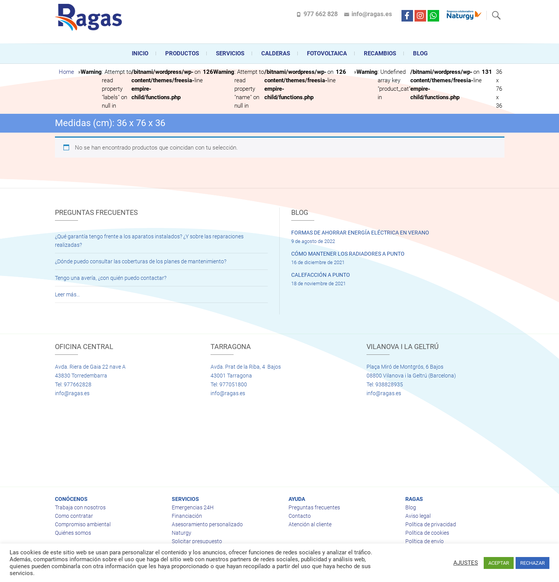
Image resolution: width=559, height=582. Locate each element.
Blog (420, 53)
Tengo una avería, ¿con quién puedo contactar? (110, 278)
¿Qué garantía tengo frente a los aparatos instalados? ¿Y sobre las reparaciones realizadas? (149, 240)
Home (66, 71)
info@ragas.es (372, 14)
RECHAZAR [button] (532, 563)
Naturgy (181, 533)
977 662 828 (321, 14)
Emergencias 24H (193, 507)
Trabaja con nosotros (80, 507)
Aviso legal (418, 516)
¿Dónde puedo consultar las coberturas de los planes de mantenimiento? (140, 261)
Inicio (140, 53)
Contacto (300, 516)
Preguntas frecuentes (314, 507)
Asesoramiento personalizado (207, 524)
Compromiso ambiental (83, 524)
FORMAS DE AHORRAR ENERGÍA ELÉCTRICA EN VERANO (360, 232)
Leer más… (67, 294)
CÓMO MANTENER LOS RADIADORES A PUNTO (348, 254)
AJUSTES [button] (465, 562)
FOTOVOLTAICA (327, 53)
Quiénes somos (73, 533)
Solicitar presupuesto (197, 541)
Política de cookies (427, 533)
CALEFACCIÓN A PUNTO (320, 275)
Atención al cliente (310, 524)
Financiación (187, 516)
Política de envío (424, 541)
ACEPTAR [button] (498, 563)
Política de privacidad (430, 524)
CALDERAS (275, 53)
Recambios (380, 53)
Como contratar (74, 516)
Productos (182, 53)
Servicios (230, 53)
